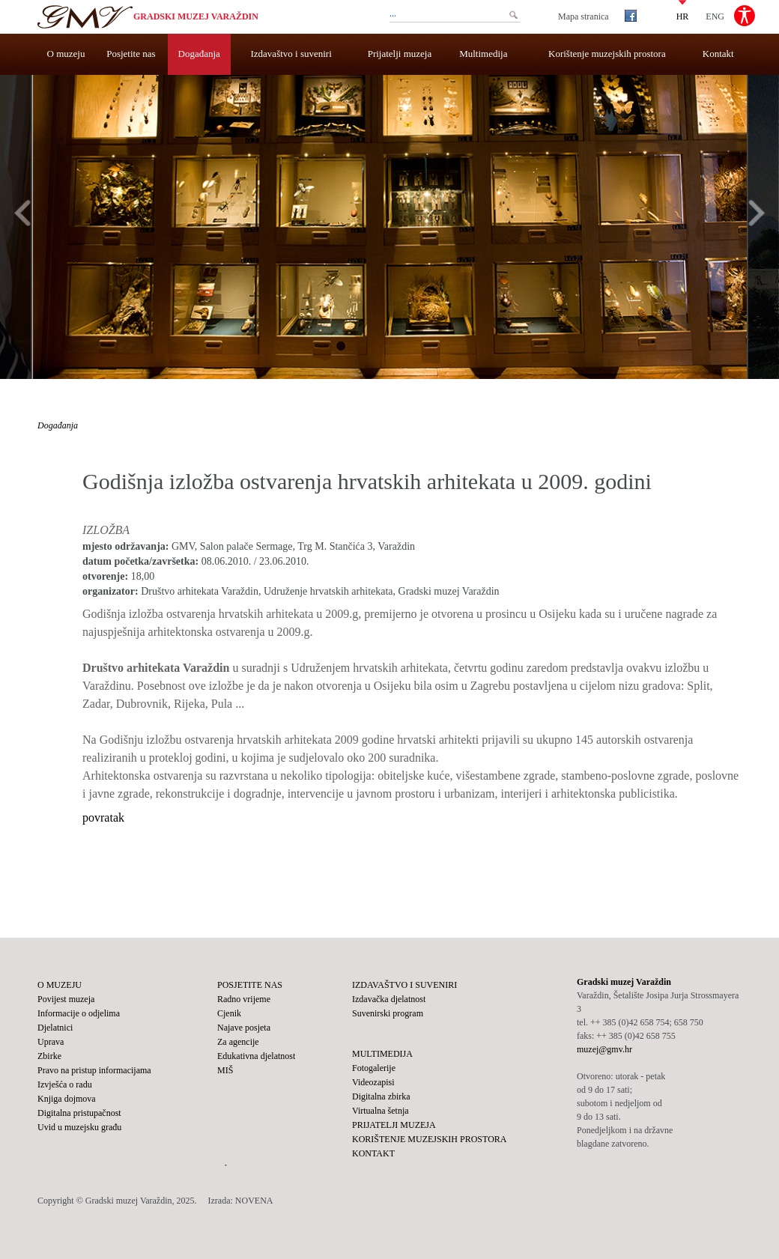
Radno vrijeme (243, 999)
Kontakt (718, 53)
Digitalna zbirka (381, 1096)
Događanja (199, 53)
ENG (715, 15)
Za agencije (238, 1042)
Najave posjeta (243, 1027)
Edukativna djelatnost (256, 1056)
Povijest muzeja (65, 999)
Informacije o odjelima (78, 1013)
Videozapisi (373, 1082)
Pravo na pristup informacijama (94, 1070)
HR (682, 15)
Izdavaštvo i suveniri (291, 53)
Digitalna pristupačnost (79, 1113)
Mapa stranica (583, 16)
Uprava (50, 1042)
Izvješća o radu (64, 1084)
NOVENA (254, 1200)
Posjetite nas (130, 53)
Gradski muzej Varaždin (195, 16)
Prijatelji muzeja (400, 53)
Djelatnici (55, 1027)
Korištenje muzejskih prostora (607, 53)
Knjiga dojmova (66, 1098)
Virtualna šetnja (380, 1110)
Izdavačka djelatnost (388, 999)
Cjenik (229, 1013)
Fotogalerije (373, 1068)
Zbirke (49, 1056)
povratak (103, 817)
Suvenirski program (387, 1013)
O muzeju (66, 53)
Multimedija (483, 53)
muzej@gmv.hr (604, 1049)
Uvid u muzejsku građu (79, 1127)
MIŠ (225, 1070)
